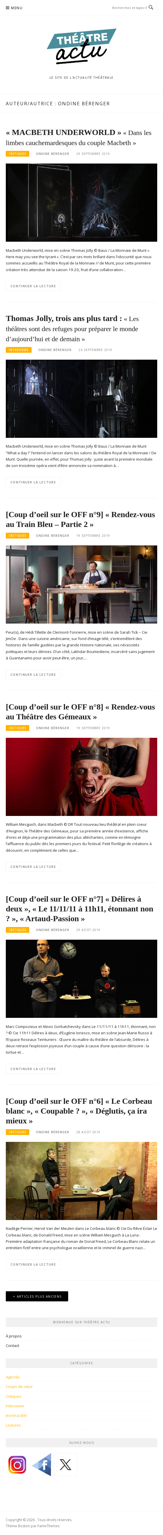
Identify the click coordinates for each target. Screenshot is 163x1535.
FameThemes (48, 1525)
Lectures (13, 1425)
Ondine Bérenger (52, 154)
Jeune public (16, 1415)
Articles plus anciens (39, 1296)
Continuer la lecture (33, 286)
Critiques (17, 154)
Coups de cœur (19, 1386)
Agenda (12, 1377)
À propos (14, 1336)
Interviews (19, 350)
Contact (12, 1345)
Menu (17, 7)
